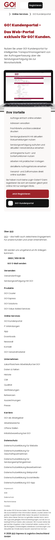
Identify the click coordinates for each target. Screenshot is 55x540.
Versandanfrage (12, 275)
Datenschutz (9, 497)
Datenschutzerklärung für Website (21, 445)
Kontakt (8, 346)
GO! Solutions (10, 303)
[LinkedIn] (6, 244)
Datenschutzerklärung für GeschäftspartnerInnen (16, 452)
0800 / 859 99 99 (14, 258)
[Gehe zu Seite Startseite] (6, 14)
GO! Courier (10, 293)
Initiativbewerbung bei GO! (17, 433)
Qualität (8, 384)
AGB (5, 493)
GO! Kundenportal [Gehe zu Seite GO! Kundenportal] (42, 14)
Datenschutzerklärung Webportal (20, 472)
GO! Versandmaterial (14, 351)
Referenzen (9, 395)
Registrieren (35, 5)
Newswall (8, 341)
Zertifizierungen (11, 390)
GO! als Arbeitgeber (13, 417)
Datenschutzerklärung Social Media (21, 477)
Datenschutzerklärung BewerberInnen (22, 467)
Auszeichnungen (12, 400)
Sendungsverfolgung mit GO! (18, 280)
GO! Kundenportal (21, 203)
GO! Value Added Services (17, 308)
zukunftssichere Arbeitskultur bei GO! (22, 364)
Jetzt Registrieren (19, 193)
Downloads (9, 336)
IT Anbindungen (12, 326)
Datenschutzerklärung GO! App (19, 482)
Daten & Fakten (11, 369)
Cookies (7, 506)
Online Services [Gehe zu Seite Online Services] (20, 14)
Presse (7, 405)
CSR (6, 379)
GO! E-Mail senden (15, 263)
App (6, 331)
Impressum (8, 488)
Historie (7, 374)
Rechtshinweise (10, 502)
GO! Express (10, 298)
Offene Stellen (11, 428)
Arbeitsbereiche (12, 423)
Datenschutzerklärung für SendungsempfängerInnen (17, 461)
